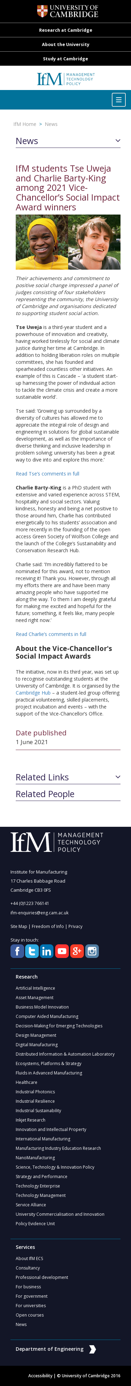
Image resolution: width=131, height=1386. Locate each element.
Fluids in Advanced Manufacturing (49, 1073)
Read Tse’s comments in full (47, 473)
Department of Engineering (56, 1349)
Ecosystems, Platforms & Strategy (48, 1063)
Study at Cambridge (65, 59)
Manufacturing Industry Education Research (58, 1148)
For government (32, 1296)
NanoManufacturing (35, 1158)
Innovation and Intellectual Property (51, 1129)
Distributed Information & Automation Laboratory (65, 1054)
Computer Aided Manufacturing (47, 1016)
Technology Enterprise (38, 1186)
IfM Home (24, 124)
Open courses (30, 1315)
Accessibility (40, 1376)
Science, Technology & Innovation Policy (55, 1167)
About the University (65, 44)
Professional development (42, 1277)
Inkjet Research (30, 1120)
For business (28, 1287)
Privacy (75, 926)
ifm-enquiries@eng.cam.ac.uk (39, 913)
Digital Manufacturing (37, 1045)
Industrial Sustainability (38, 1111)
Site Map (18, 926)
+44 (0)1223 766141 (29, 903)
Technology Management (41, 1195)
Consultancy (28, 1268)
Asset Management (34, 998)
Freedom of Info (48, 926)
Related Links (42, 777)
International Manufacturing (43, 1139)
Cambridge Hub (33, 692)
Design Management (36, 1035)
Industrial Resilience (35, 1101)
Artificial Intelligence (35, 988)
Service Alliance (31, 1205)
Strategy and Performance (41, 1176)
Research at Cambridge (65, 30)
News (51, 124)
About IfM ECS (29, 1258)
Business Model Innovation (42, 1007)
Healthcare (26, 1082)
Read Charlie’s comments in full (51, 634)
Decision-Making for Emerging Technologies (59, 1026)
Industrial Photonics (35, 1092)
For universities (31, 1306)
